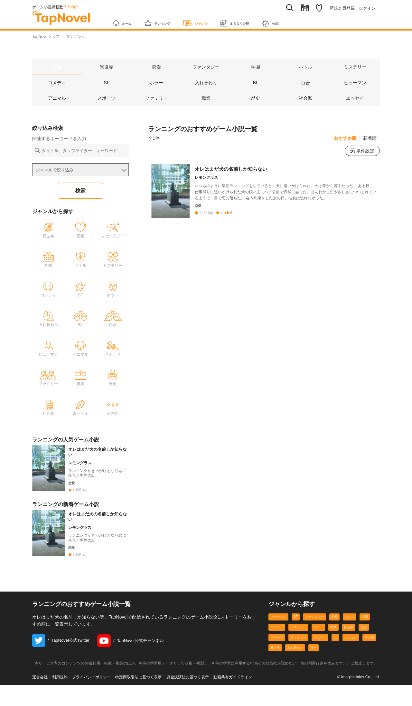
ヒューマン (278, 638)
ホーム (125, 20)
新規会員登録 (342, 8)
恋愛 (334, 638)
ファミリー (298, 658)
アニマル (320, 658)
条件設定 (362, 151)
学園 (364, 638)
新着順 (370, 139)
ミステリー (298, 648)
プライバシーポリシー (91, 698)
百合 (313, 669)
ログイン (367, 8)
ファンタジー (314, 638)
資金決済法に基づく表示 (187, 698)
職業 (333, 648)
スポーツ (276, 658)
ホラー (318, 648)
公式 (307, 20)
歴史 (363, 648)
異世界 (275, 669)
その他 (369, 658)
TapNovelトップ (46, 36)
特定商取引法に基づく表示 (138, 698)
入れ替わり (295, 669)
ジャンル (215, 20)
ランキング (168, 20)
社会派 (348, 648)
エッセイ (350, 658)
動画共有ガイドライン (232, 698)
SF (296, 638)
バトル (349, 638)
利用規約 (60, 698)
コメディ (276, 648)
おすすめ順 (345, 139)
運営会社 (40, 698)
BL (335, 658)
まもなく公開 (264, 20)
